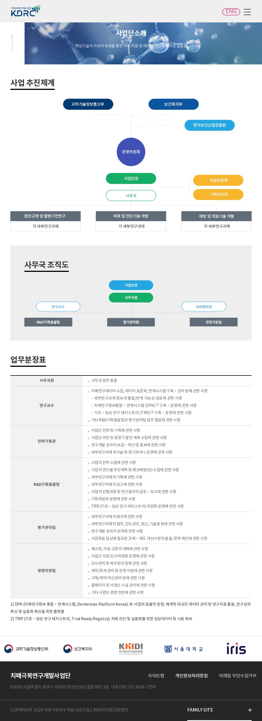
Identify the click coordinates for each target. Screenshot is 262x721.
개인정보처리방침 (191, 675)
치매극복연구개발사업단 (26, 10)
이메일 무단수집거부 (237, 675)
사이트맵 (156, 675)
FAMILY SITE (200, 710)
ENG (231, 11)
